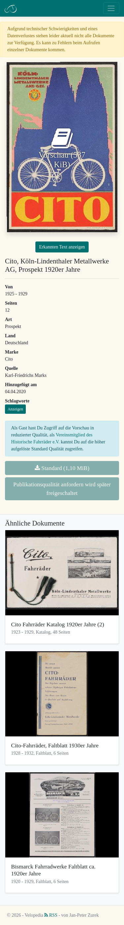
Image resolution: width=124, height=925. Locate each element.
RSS (50, 915)
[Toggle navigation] (111, 8)
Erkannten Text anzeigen (62, 246)
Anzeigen (15, 409)
